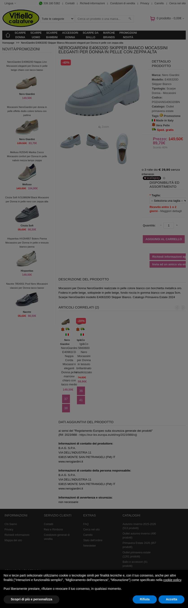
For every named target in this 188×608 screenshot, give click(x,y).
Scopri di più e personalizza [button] (31, 599)
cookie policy (172, 580)
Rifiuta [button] (145, 599)
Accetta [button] (171, 599)
